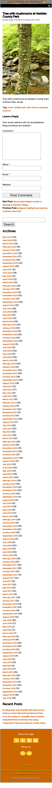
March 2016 (7, 638)
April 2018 (7, 557)
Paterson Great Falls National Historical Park (22, 718)
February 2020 (9, 486)
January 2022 (8, 411)
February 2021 (8, 447)
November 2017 (9, 573)
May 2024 (6, 320)
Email (6, 179)
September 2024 (10, 307)
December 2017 (9, 570)
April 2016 (7, 635)
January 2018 (8, 567)
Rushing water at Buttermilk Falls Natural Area (23, 715)
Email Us (26, 770)
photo (8, 110)
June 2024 (7, 317)
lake (28, 107)
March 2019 (7, 521)
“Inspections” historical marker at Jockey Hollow (24, 728)
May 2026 (7, 242)
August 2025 (8, 271)
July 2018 (6, 547)
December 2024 (9, 297)
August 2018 (8, 544)
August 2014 (8, 700)
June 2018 (7, 551)
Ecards (37, 779)
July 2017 (6, 586)
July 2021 (6, 431)
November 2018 (9, 534)
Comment (8, 130)
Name (6, 169)
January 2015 (8, 684)
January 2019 (8, 528)
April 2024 (7, 323)
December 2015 (9, 648)
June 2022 (7, 395)
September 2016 (9, 619)
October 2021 (8, 421)
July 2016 (6, 625)
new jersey (43, 107)
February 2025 (9, 291)
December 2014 (9, 687)
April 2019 (7, 518)
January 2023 (8, 372)
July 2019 (6, 508)
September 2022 (10, 385)
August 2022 (8, 388)
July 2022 (6, 392)
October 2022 (8, 382)
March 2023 (7, 366)
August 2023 (8, 349)
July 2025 (6, 275)
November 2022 (9, 378)
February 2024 (9, 330)
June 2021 (7, 434)
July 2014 (6, 703)
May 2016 (6, 632)
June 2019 (7, 512)
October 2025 (8, 265)
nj (3, 110)
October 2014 (8, 693)
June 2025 (7, 278)
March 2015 (7, 677)
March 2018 (7, 560)
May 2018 (6, 554)
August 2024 (8, 310)
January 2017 (8, 606)
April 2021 (7, 440)
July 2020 (7, 469)
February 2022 (9, 408)
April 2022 (7, 401)
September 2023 (10, 346)
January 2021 (8, 450)
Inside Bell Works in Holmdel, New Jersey (20, 725)
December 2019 (9, 492)
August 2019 (8, 505)
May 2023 (6, 359)
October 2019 (8, 499)
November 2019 (9, 495)
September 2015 (9, 658)
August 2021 (8, 427)
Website (6, 190)
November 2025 (9, 262)
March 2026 (7, 249)
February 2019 (9, 525)
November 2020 (9, 456)
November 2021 (9, 417)
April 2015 (7, 674)
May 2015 (6, 671)
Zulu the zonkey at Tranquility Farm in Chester (23, 722)
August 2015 (8, 661)
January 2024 (8, 333)
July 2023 (6, 353)
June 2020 (7, 473)
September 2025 (10, 268)
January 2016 (8, 645)
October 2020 (9, 460)
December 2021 (9, 414)
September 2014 (9, 697)
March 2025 (7, 288)
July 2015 (6, 664)
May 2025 (6, 281)
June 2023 (7, 356)
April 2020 (7, 479)
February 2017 (8, 602)
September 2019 (9, 502)
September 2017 (9, 580)
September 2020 (10, 463)
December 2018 (9, 531)
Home (4, 776)
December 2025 (9, 258)
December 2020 (9, 453)
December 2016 (9, 609)
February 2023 (9, 369)
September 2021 (9, 424)
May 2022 (6, 398)
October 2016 (8, 616)
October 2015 (8, 655)
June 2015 (7, 667)
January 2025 (8, 294)
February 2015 (8, 681)
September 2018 (9, 541)
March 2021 (7, 443)
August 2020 (8, 466)
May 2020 (7, 476)
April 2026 (7, 245)
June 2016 (7, 628)
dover (10, 107)
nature (34, 107)
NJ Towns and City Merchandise (30, 777)
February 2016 (9, 642)
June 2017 (7, 590)
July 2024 (6, 314)
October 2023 (8, 343)
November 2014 (9, 690)
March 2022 (7, 404)
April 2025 (7, 284)
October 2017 (8, 577)
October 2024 (8, 304)
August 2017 (8, 583)
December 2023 (9, 336)
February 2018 (9, 564)
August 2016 (8, 622)
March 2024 (7, 327)
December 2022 (9, 375)
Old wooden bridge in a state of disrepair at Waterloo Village (22, 209)
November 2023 (9, 340)
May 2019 (6, 515)
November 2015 (9, 651)
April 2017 (7, 596)
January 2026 (8, 255)
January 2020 (8, 489)
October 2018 (8, 538)
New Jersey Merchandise (27, 776)
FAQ (11, 776)
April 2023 (7, 362)
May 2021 (6, 437)
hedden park (20, 107)
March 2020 (7, 482)
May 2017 (6, 593)
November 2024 (9, 301)
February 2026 (9, 252)
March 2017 (7, 599)
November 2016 (9, 612)
